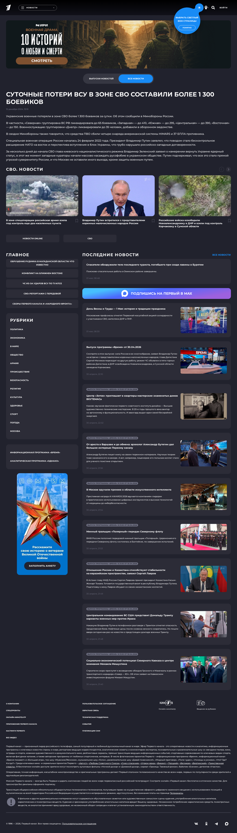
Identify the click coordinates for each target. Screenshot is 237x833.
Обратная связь (90, 710)
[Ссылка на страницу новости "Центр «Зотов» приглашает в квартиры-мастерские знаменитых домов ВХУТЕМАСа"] (156, 406)
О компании (12, 704)
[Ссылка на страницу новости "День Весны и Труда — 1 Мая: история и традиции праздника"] (156, 320)
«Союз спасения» (130, 763)
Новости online (33, 238)
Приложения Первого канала (21, 724)
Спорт (14, 414)
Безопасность (19, 380)
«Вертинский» (199, 763)
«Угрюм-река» (148, 763)
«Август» (83, 763)
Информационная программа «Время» (35, 452)
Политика (16, 329)
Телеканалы (176, 793)
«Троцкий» (173, 763)
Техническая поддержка (95, 717)
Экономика (17, 338)
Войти (224, 7)
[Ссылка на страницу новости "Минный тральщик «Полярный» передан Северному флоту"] (156, 537)
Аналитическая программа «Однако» (34, 461)
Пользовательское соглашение (99, 704)
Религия (15, 388)
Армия (14, 363)
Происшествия (19, 371)
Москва (15, 431)
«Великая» (185, 763)
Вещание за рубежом (206, 705)
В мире (14, 346)
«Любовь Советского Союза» (104, 763)
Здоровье (16, 405)
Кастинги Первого (15, 731)
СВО (90, 238)
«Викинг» (161, 763)
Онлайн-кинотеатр (16, 717)
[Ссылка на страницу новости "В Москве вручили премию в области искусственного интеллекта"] (156, 497)
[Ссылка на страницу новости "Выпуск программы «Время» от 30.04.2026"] (156, 360)
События (86, 724)
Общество (16, 355)
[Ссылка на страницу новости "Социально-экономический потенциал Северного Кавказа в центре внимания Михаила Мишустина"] (156, 669)
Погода (15, 422)
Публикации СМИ (91, 731)
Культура (16, 397)
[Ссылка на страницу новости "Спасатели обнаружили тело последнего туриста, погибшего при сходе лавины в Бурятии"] (156, 271)
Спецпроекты (13, 710)
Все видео (11, 738)
